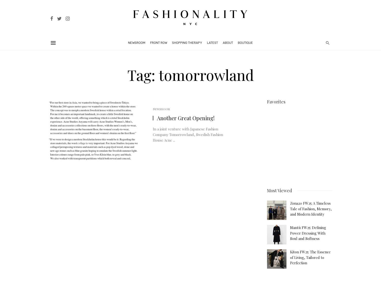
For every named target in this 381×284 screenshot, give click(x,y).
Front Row (158, 43)
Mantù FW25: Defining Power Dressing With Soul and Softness (308, 231)
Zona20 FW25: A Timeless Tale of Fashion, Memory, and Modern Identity (311, 207)
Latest (212, 43)
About (228, 43)
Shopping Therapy (187, 43)
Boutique (245, 43)
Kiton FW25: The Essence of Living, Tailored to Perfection (310, 256)
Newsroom (136, 43)
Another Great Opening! (186, 118)
